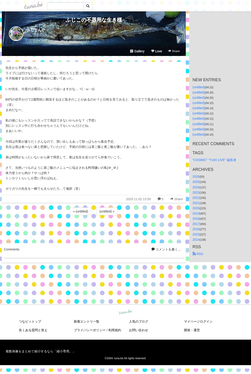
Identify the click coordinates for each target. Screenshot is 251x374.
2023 (196, 192)
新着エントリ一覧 (86, 321)
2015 (196, 234)
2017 (196, 224)
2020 (196, 208)
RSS (198, 254)
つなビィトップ (30, 321)
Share (174, 51)
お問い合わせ (138, 330)
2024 (196, 187)
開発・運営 (192, 330)
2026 (196, 176)
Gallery (137, 51)
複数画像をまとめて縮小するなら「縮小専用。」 (41, 351)
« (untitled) (80, 211)
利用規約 (114, 330)
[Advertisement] (94, 228)
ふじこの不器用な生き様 (94, 20)
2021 (196, 203)
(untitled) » (106, 211)
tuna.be (125, 312)
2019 (196, 213)
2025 (196, 182)
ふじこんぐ (36, 30)
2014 (196, 239)
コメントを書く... (166, 249)
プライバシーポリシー (90, 330)
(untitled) (199, 87)
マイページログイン (198, 321)
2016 (196, 229)
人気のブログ (138, 321)
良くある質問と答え (33, 330)
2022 (196, 198)
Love (156, 51)
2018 (196, 218)
